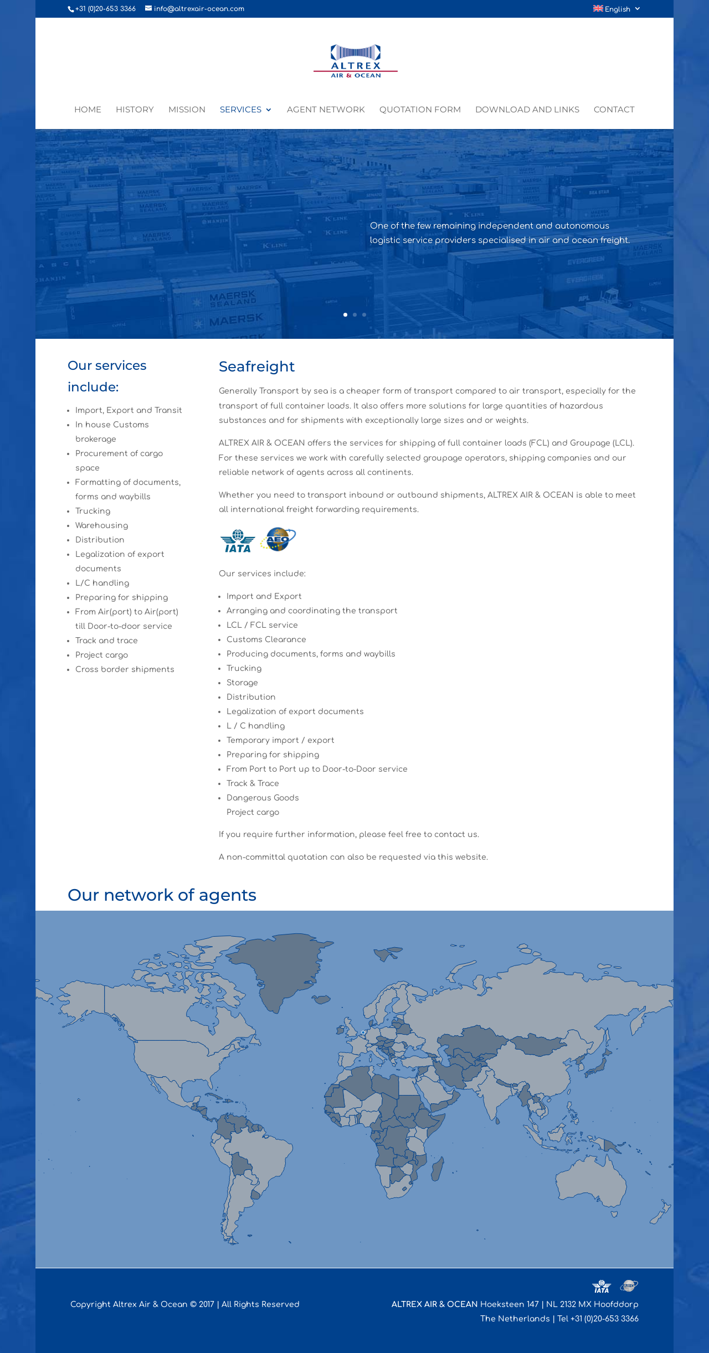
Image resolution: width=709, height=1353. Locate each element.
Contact (614, 110)
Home (87, 110)
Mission (186, 110)
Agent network (326, 110)
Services (240, 110)
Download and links (527, 110)
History (135, 110)
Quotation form (420, 110)
